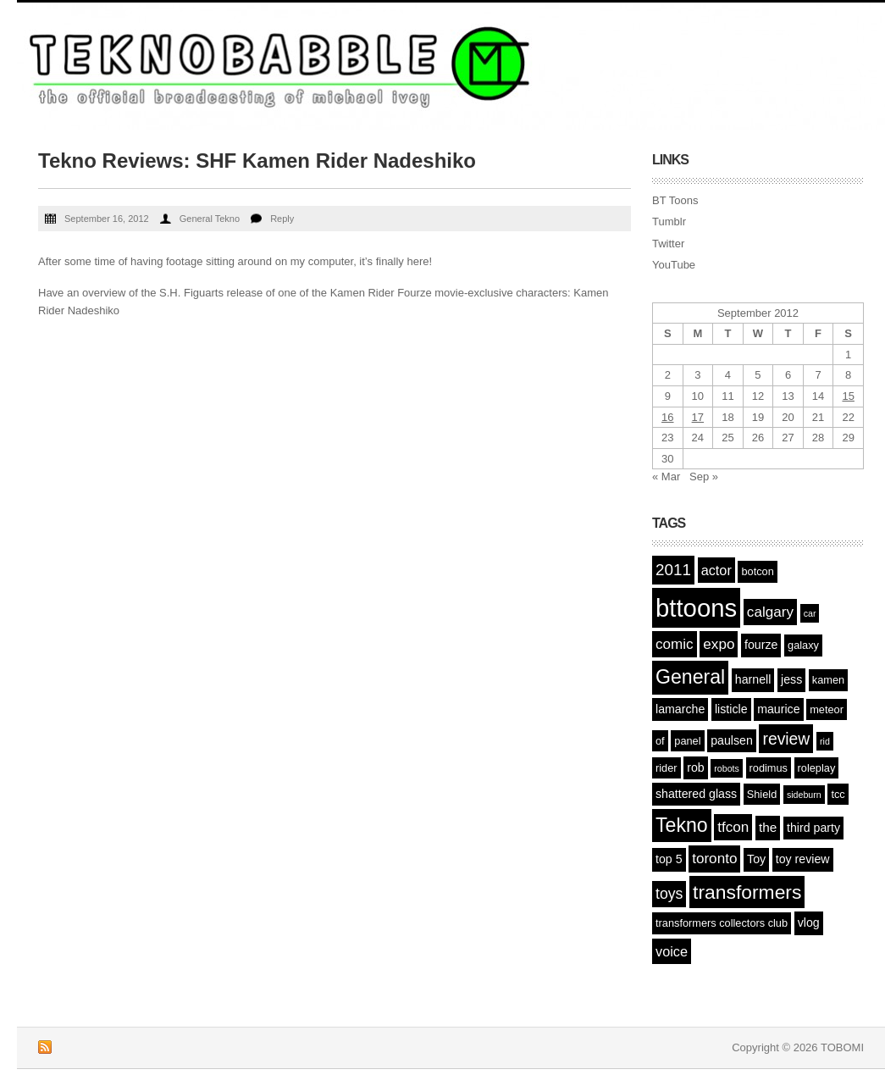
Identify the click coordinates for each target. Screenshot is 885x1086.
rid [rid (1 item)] (825, 741)
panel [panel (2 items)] (687, 740)
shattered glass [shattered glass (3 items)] (696, 794)
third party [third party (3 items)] (813, 827)
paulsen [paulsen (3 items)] (732, 740)
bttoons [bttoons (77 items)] (696, 608)
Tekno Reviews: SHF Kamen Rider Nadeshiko (257, 160)
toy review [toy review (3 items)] (803, 859)
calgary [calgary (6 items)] (770, 612)
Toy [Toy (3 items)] (756, 859)
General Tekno (210, 218)
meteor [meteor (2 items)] (827, 709)
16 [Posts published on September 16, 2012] (667, 417)
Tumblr (669, 221)
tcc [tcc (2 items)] (837, 794)
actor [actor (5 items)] (716, 570)
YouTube (673, 264)
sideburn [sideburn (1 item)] (804, 795)
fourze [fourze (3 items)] (760, 644)
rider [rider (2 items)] (666, 768)
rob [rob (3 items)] (695, 767)
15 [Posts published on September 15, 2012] (848, 396)
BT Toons (675, 200)
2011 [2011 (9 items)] (673, 570)
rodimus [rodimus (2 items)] (768, 768)
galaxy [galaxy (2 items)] (803, 645)
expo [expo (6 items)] (718, 644)
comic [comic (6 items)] (674, 644)
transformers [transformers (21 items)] (747, 892)
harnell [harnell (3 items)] (753, 679)
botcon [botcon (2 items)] (757, 571)
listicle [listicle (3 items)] (731, 709)
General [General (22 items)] (690, 677)
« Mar (666, 476)
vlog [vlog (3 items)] (809, 922)
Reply (282, 218)
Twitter (668, 243)
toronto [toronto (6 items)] (714, 859)
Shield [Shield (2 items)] (762, 794)
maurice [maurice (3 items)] (778, 709)
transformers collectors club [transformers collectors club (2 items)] (721, 923)
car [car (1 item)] (810, 613)
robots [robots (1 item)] (726, 768)
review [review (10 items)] (786, 738)
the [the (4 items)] (768, 827)
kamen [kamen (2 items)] (828, 679)
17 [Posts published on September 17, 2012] (698, 417)
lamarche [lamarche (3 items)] (680, 709)
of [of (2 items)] (660, 740)
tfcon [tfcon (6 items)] (733, 827)
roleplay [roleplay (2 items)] (817, 768)
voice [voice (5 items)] (671, 951)
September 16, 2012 (106, 218)
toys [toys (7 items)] (669, 893)
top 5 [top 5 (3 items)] (669, 859)
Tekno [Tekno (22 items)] (681, 825)
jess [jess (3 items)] (791, 679)
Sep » (703, 476)
